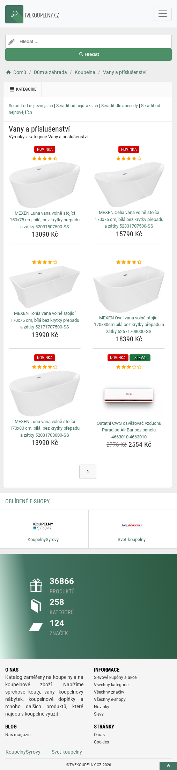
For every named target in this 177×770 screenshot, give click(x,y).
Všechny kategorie (111, 684)
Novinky (101, 706)
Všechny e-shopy (110, 699)
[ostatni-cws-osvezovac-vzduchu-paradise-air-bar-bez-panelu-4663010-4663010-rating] (128, 367)
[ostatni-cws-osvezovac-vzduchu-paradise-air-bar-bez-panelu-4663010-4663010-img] (128, 394)
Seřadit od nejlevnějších (31, 105)
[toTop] (168, 766)
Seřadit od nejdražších (77, 105)
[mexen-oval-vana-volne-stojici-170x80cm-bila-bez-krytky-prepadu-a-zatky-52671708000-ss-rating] (128, 262)
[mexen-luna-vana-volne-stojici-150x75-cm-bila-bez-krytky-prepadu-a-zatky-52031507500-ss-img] (44, 185)
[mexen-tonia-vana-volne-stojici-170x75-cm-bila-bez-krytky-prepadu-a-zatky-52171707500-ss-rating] (44, 262)
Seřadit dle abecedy (119, 105)
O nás (99, 734)
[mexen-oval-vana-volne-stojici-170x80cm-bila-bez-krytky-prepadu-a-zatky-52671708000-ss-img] (128, 289)
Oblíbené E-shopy (27, 501)
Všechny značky (109, 692)
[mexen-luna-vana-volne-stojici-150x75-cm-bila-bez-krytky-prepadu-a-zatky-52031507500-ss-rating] (44, 158)
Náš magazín (18, 734)
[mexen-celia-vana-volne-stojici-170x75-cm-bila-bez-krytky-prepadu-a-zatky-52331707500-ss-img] (128, 185)
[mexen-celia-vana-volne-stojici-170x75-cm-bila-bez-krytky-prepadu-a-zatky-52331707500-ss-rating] (128, 158)
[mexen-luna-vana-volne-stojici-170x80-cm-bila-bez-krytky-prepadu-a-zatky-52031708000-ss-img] (44, 393)
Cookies (101, 742)
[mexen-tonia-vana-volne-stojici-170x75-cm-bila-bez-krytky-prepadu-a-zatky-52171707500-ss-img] (44, 287)
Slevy (99, 714)
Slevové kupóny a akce (115, 677)
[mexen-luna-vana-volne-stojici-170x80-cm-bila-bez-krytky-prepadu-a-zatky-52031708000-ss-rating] (44, 367)
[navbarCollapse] (163, 14)
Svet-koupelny (67, 752)
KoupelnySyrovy (23, 752)
